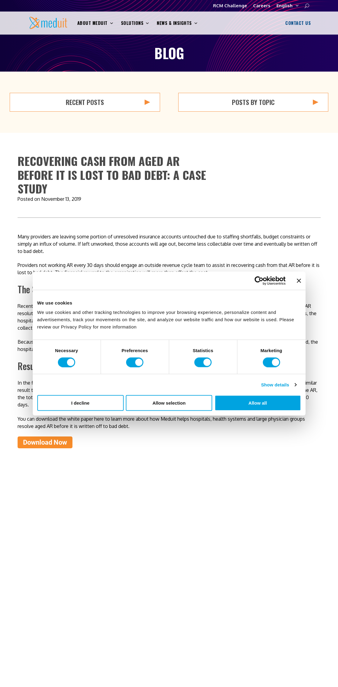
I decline (80, 403)
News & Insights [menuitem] (224, 597)
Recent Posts (108, 102)
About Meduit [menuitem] (221, 572)
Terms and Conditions (195, 651)
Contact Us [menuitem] (301, 572)
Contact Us (297, 22)
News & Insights (177, 23)
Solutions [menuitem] (216, 584)
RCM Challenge (230, 5)
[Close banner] (299, 280)
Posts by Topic (275, 102)
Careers (261, 5)
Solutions (135, 23)
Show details (275, 384)
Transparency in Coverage (250, 651)
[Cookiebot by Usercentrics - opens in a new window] (259, 280)
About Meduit (95, 23)
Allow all (258, 403)
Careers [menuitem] (214, 609)
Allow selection (169, 403)
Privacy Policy (152, 651)
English (287, 5)
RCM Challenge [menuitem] (306, 584)
